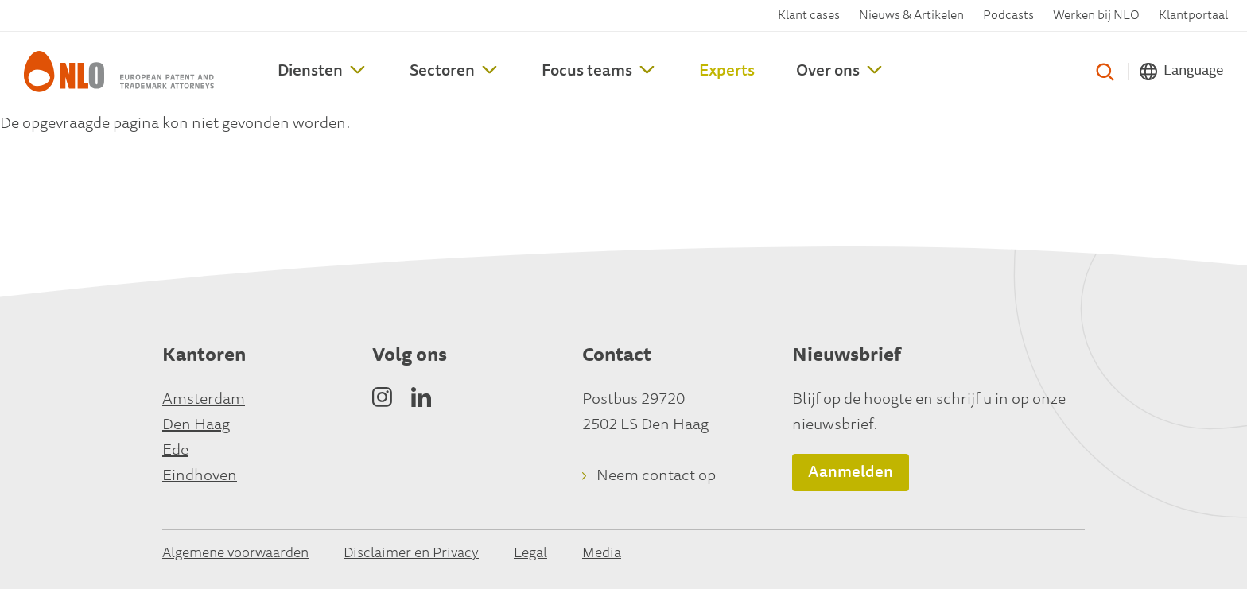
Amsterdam (203, 400)
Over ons (828, 71)
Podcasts (1008, 16)
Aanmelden (850, 473)
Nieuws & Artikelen (911, 16)
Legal (530, 554)
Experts (727, 71)
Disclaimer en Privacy (411, 554)
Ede (175, 451)
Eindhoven (199, 476)
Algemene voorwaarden (235, 554)
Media (601, 554)
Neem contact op (656, 476)
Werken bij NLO (1096, 16)
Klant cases (809, 16)
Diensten (310, 71)
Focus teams (587, 71)
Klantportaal (1193, 16)
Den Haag (196, 425)
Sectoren (442, 71)
